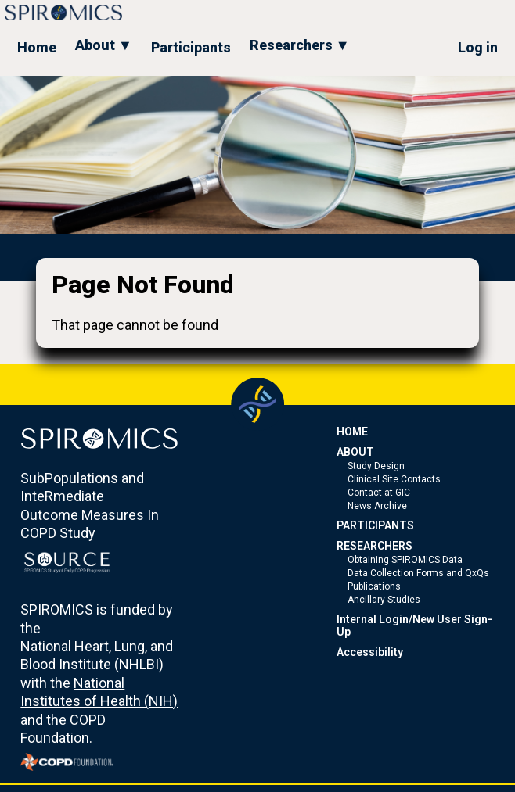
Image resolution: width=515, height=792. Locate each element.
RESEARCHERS (374, 545)
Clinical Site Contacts (394, 479)
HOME (352, 431)
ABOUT (355, 452)
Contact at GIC (379, 492)
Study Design (376, 466)
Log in (478, 47)
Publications (374, 586)
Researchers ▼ (300, 45)
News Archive (377, 505)
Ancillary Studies (384, 599)
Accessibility (370, 652)
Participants (191, 47)
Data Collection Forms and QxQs (418, 573)
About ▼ (103, 45)
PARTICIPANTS (375, 525)
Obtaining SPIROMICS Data (405, 559)
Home (36, 47)
